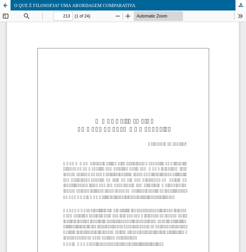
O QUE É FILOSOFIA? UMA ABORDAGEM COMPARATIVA (74, 5)
